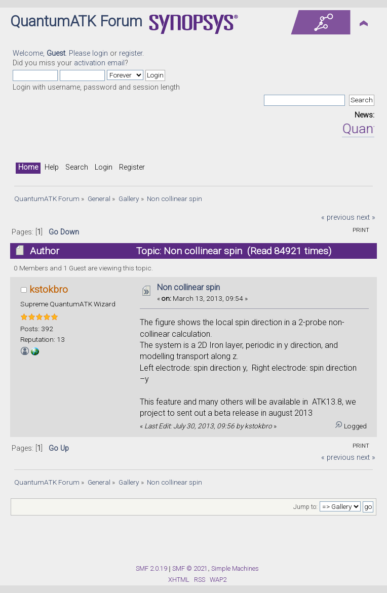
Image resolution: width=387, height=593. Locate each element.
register (130, 53)
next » (366, 217)
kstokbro (48, 289)
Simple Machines (235, 568)
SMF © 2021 (190, 568)
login (100, 53)
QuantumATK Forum (76, 21)
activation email (99, 63)
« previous (338, 217)
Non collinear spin (188, 287)
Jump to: (305, 506)
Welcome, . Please (52, 53)
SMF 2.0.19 (151, 568)
